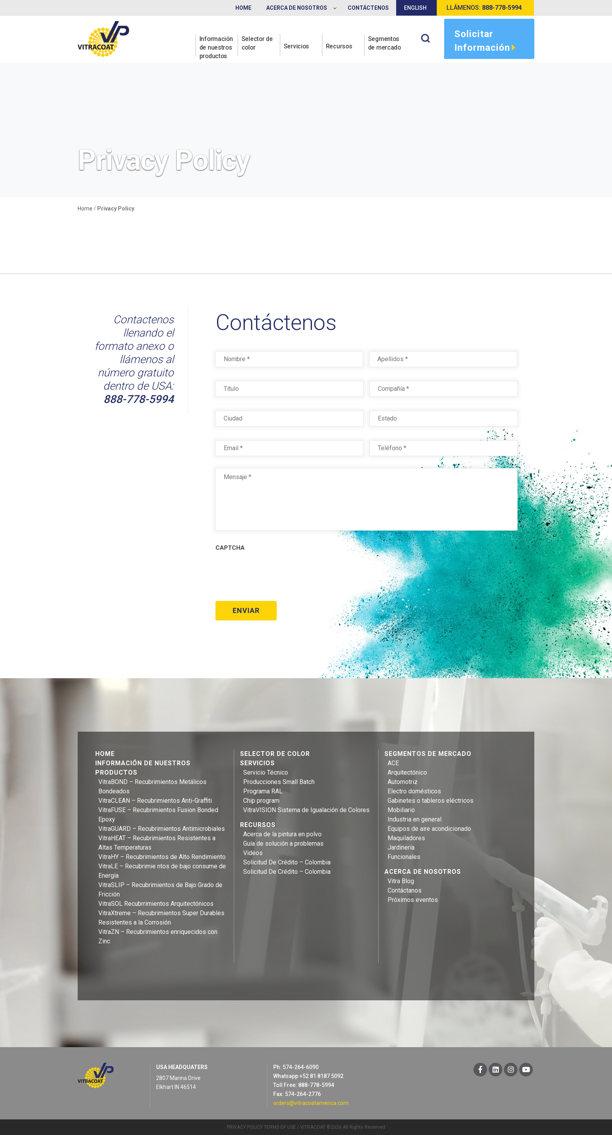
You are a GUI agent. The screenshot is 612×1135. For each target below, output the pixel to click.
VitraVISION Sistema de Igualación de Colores (306, 809)
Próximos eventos (413, 899)
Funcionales (404, 856)
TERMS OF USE (280, 1126)
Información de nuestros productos (217, 47)
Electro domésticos (414, 790)
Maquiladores (406, 837)
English (415, 8)
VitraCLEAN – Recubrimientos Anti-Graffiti (155, 800)
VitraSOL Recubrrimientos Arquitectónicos (155, 903)
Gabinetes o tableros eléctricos (430, 800)
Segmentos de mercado (385, 43)
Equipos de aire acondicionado (429, 828)
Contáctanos (405, 889)
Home (85, 208)
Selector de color (258, 43)
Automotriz (403, 781)
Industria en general (414, 818)
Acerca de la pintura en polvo (282, 833)
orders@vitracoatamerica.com (311, 1102)
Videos (253, 852)
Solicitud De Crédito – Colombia (287, 861)
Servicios (297, 47)
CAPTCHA (230, 547)
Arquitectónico (407, 771)
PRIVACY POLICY (245, 1126)
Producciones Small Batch (279, 781)
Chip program (261, 800)
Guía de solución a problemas (283, 842)
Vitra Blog (401, 880)
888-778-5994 (138, 399)
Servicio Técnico (265, 771)
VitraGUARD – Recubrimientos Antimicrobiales (161, 828)
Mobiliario (401, 809)
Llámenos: (484, 7)
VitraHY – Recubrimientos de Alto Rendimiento (162, 856)
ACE (393, 762)
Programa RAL (263, 790)
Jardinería (401, 846)
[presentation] (274, 573)
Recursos (339, 47)
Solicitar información (485, 42)
